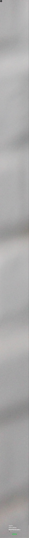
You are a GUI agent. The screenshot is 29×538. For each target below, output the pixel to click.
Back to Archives (14, 534)
